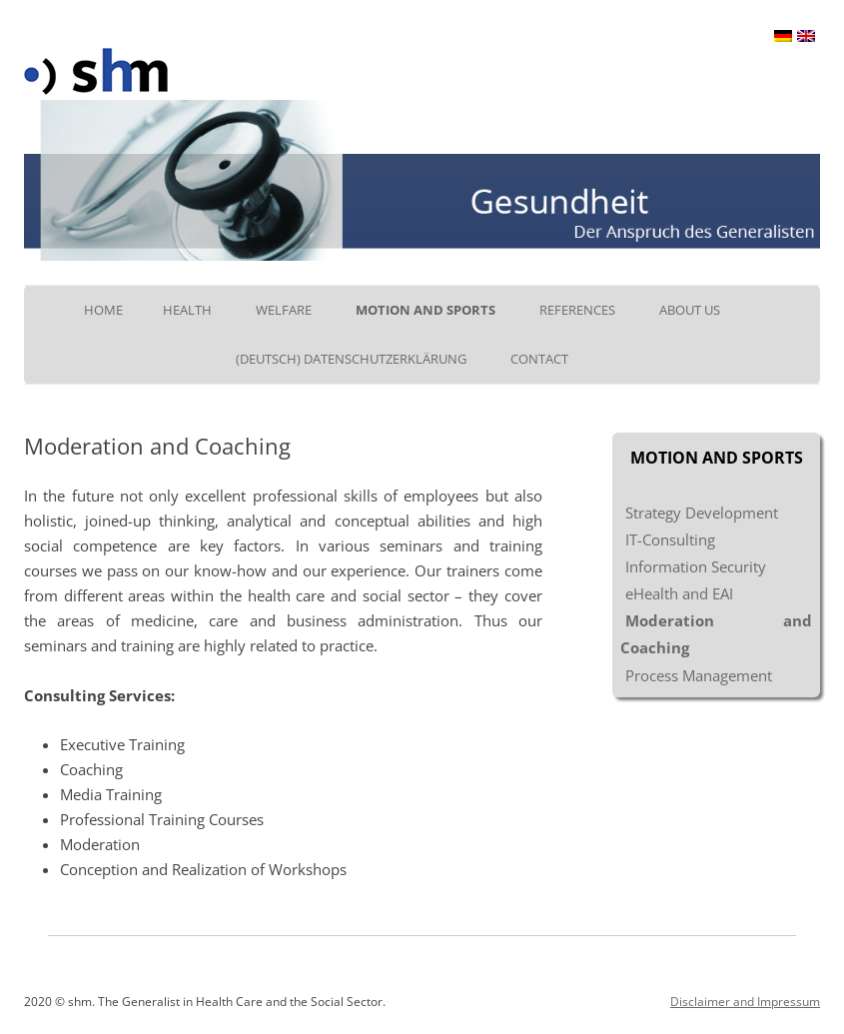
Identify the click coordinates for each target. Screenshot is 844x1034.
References (577, 310)
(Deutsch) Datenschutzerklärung (351, 359)
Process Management (698, 675)
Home (103, 310)
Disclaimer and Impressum (745, 1001)
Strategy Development (701, 512)
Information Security (695, 566)
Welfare (284, 310)
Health (187, 310)
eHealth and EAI (679, 593)
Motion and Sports (425, 310)
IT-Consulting (670, 539)
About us (689, 310)
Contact (539, 359)
